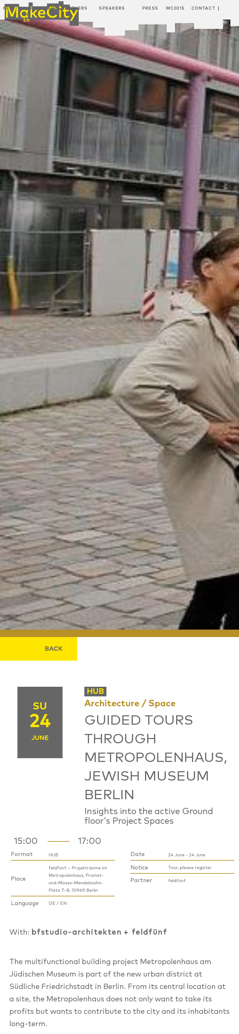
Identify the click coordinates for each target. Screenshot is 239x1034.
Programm (44, 9)
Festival (14, 9)
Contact (203, 9)
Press (150, 9)
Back (54, 649)
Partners (74, 9)
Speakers (112, 9)
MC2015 (175, 9)
